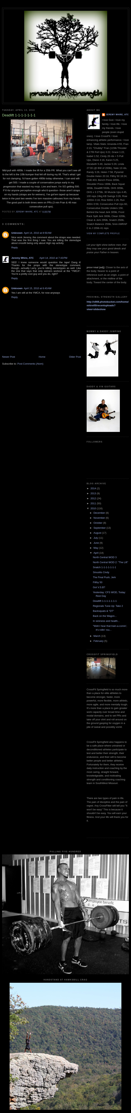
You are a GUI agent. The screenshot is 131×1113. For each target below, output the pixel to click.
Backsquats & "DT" (103, 611)
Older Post (75, 356)
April (96, 552)
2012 (93, 498)
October (98, 522)
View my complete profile (103, 233)
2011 (93, 503)
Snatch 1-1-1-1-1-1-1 (104, 567)
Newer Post (8, 356)
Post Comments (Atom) (30, 363)
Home (42, 356)
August (98, 532)
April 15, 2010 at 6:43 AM (37, 288)
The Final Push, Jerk (104, 577)
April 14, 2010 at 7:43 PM (53, 257)
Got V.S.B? (99, 587)
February (99, 641)
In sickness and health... (106, 621)
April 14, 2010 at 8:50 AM (37, 232)
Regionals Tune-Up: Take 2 (108, 606)
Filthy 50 (97, 582)
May (96, 547)
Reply (14, 247)
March (97, 636)
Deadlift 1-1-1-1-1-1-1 (105, 601)
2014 (93, 488)
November (100, 517)
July (96, 537)
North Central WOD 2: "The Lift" (110, 562)
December (100, 512)
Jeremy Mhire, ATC (22, 257)
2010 (93, 508)
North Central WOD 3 (105, 557)
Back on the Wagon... (105, 616)
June (97, 542)
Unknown (17, 232)
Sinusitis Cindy (101, 572)
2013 (93, 493)
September (100, 527)
